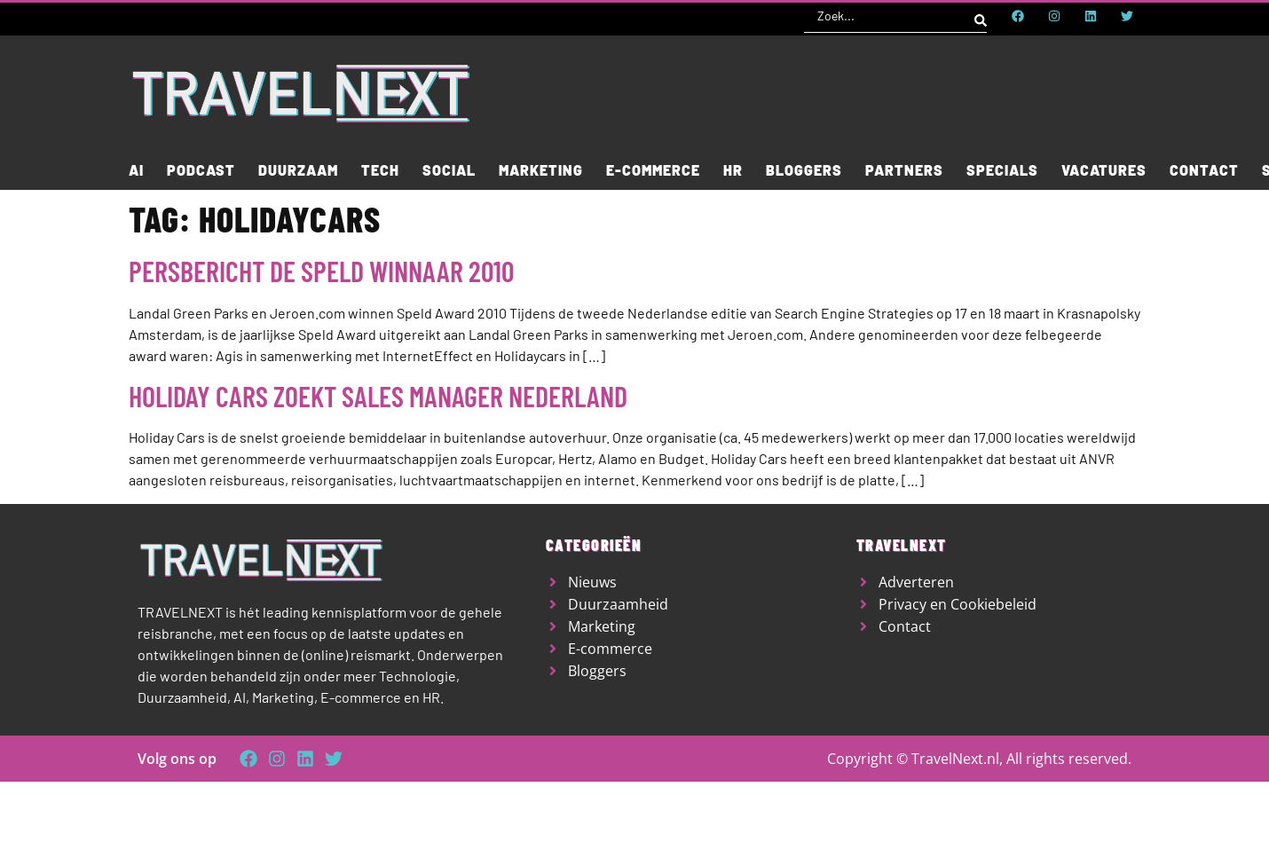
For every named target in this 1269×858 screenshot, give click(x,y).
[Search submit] (980, 16)
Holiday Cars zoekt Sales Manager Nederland (378, 396)
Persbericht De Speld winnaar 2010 (321, 270)
